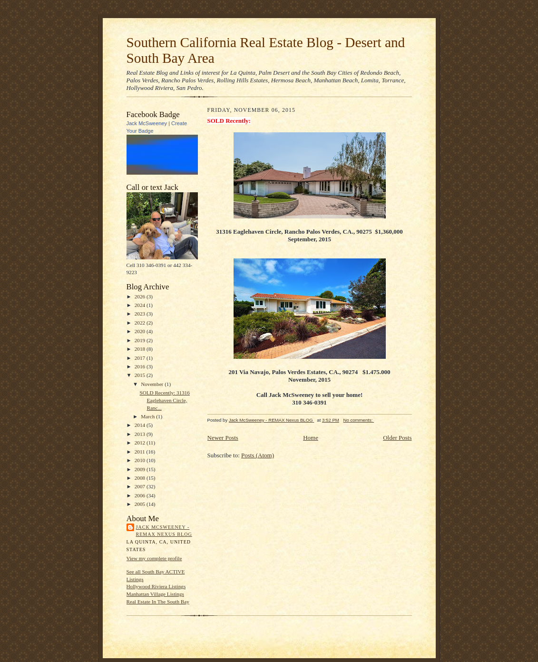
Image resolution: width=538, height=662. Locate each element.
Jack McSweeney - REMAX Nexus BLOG (164, 530)
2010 (141, 460)
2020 (141, 331)
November (153, 384)
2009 (141, 469)
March (148, 416)
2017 (141, 358)
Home (310, 437)
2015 (141, 375)
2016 (141, 366)
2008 (141, 478)
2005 (141, 504)
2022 (141, 323)
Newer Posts (222, 437)
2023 (141, 313)
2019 (141, 340)
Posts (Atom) (257, 455)
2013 (141, 434)
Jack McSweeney (147, 123)
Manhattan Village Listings (155, 594)
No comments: (358, 420)
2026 (141, 296)
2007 (141, 486)
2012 (141, 442)
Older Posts (397, 437)
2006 (141, 495)
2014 (141, 425)
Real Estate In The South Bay (158, 601)
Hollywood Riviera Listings (156, 586)
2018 (141, 349)
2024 (141, 305)
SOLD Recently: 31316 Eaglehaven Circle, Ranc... (164, 400)
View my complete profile (154, 558)
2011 (141, 452)
